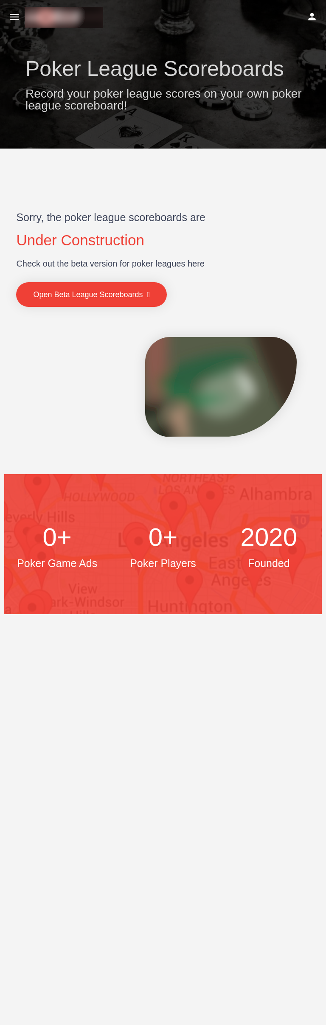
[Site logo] (65, 17)
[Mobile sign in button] (312, 16)
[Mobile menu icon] (14, 17)
